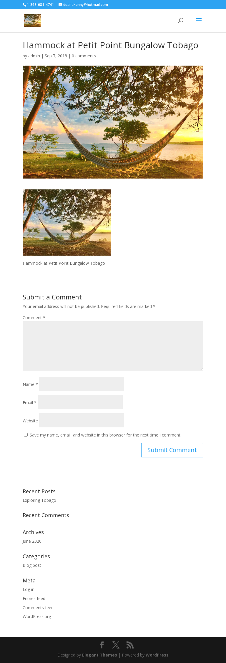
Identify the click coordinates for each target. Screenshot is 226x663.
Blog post (32, 565)
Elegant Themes (99, 655)
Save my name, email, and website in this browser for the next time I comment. (105, 435)
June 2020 (32, 541)
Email (29, 402)
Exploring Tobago (39, 500)
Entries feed (34, 598)
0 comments (84, 56)
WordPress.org (37, 616)
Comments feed (38, 607)
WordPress (157, 655)
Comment (34, 317)
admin (34, 56)
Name (30, 384)
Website (30, 421)
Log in (28, 589)
